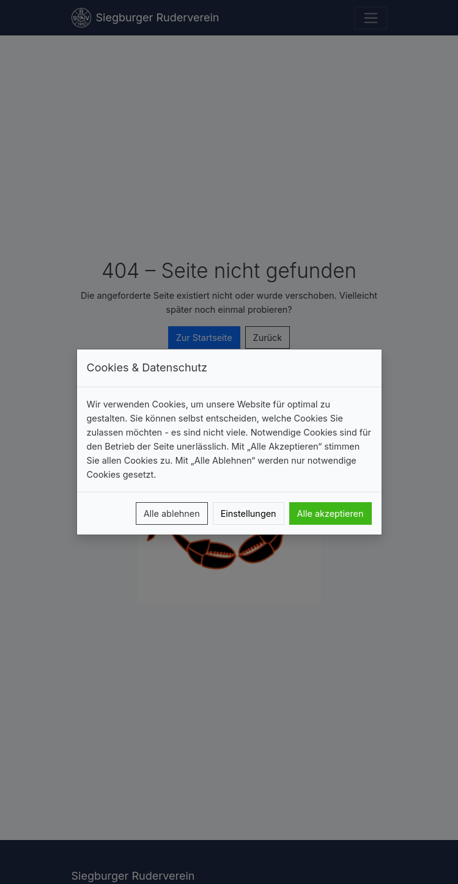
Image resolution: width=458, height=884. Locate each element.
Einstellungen (248, 513)
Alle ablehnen (172, 513)
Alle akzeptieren (330, 513)
